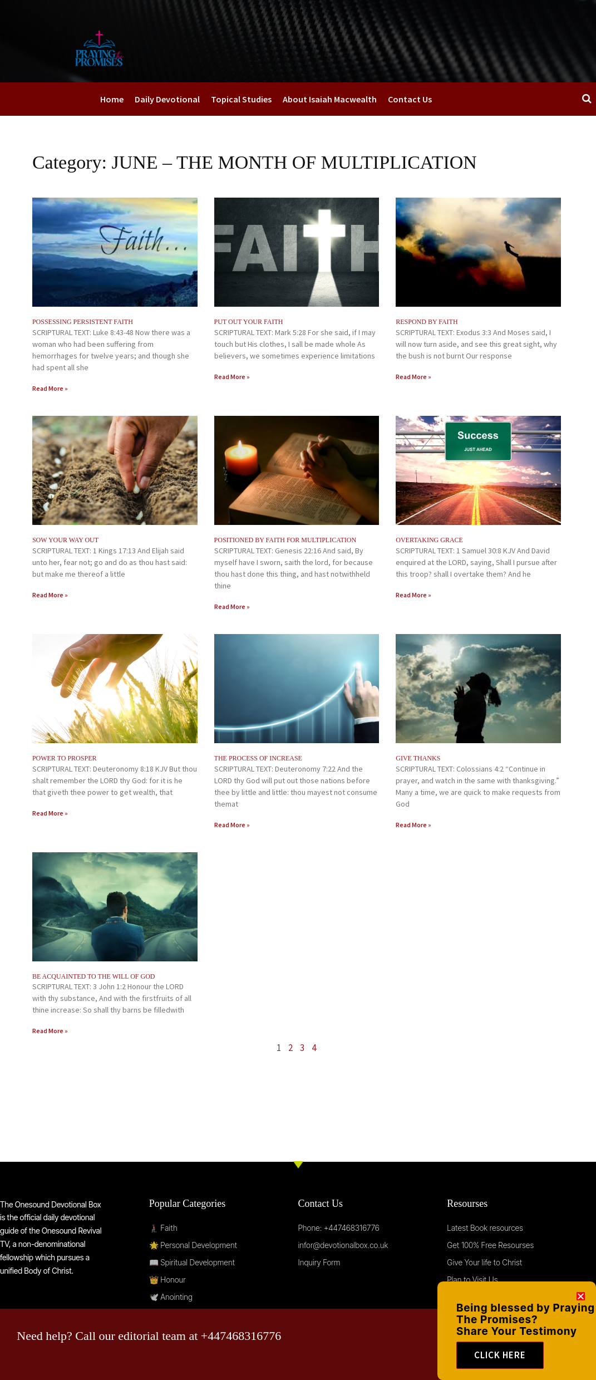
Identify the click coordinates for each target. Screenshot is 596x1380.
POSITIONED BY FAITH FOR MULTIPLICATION (285, 540)
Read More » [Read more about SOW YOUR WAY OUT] (50, 595)
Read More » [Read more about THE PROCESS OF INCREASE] (232, 825)
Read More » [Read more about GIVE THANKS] (413, 825)
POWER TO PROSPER (64, 758)
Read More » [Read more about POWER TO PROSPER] (50, 813)
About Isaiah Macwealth (330, 99)
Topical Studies (241, 99)
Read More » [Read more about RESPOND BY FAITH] (413, 376)
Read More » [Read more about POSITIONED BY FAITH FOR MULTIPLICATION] (232, 606)
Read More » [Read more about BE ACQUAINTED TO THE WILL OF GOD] (50, 1031)
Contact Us (410, 99)
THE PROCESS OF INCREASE (258, 758)
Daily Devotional (167, 99)
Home (112, 99)
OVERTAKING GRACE (429, 540)
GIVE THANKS (418, 758)
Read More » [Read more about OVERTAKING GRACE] (413, 595)
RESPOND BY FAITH (426, 322)
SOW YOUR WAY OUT (65, 540)
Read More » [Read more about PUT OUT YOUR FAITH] (232, 376)
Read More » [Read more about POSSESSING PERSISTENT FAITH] (50, 388)
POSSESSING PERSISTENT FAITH (82, 322)
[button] (581, 1308)
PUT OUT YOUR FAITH (248, 322)
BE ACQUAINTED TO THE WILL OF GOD (93, 976)
